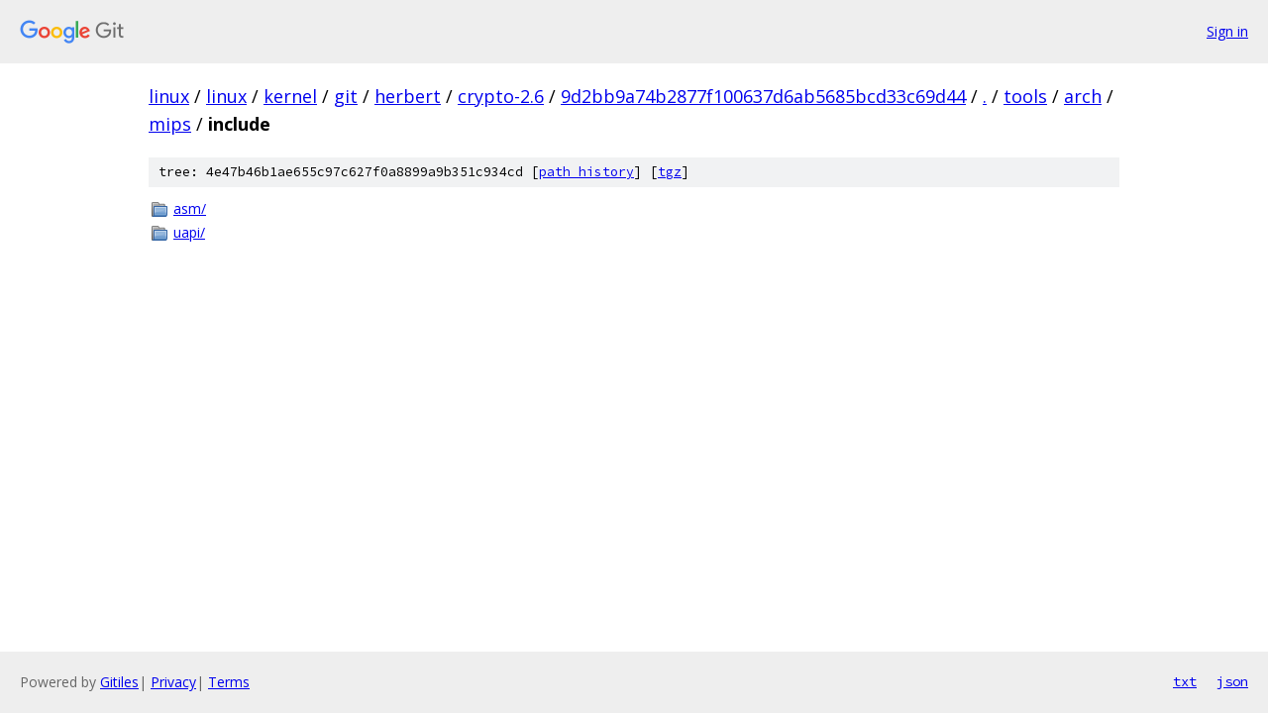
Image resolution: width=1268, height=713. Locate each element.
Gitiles (119, 681)
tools (1025, 96)
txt (1185, 681)
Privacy (173, 681)
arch (1083, 96)
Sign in (1227, 31)
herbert (407, 96)
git (346, 96)
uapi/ (189, 232)
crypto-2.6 (501, 96)
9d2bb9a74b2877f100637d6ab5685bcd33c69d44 (763, 96)
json (1232, 681)
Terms (229, 681)
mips (170, 124)
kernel (290, 96)
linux (169, 96)
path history (586, 171)
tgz (670, 171)
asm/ (189, 208)
